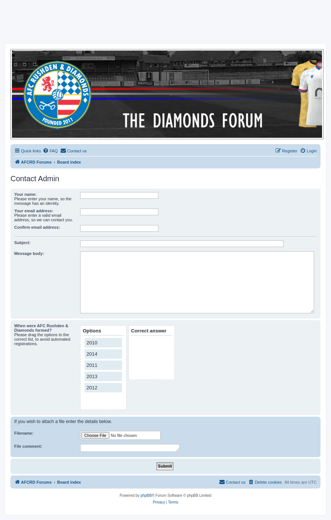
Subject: (22, 242)
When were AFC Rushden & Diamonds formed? (41, 327)
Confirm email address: (37, 227)
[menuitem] (50, 150)
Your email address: (33, 211)
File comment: (28, 446)
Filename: (23, 433)
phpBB (146, 495)
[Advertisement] (165, 21)
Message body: (29, 253)
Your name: (25, 194)
